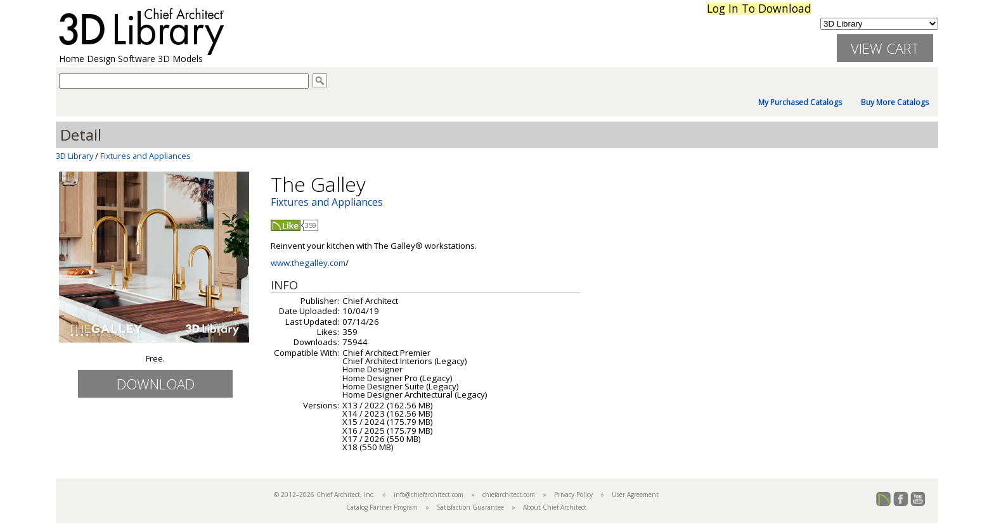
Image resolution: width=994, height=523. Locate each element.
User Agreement (635, 494)
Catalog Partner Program (382, 507)
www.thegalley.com (308, 262)
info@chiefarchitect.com (428, 494)
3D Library (74, 155)
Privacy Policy (573, 494)
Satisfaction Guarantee (470, 507)
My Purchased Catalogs (800, 102)
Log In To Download (759, 9)
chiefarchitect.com (508, 494)
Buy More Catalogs (895, 102)
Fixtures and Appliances (145, 155)
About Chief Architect (554, 507)
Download (156, 383)
